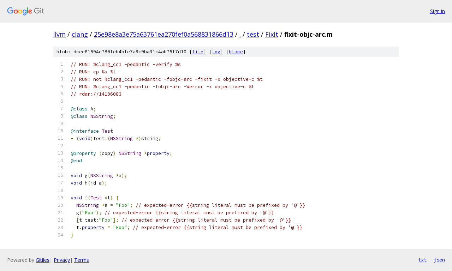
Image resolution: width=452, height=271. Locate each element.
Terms (81, 260)
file (197, 52)
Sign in (437, 11)
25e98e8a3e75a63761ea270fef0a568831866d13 (163, 34)
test (253, 34)
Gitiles (42, 260)
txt (422, 260)
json (439, 260)
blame (236, 52)
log (216, 52)
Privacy (62, 260)
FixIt (271, 34)
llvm (59, 34)
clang (80, 34)
